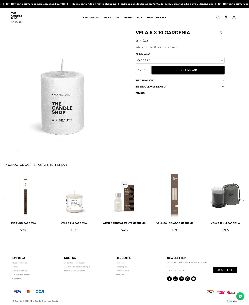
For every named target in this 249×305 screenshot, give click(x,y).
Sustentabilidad (19, 271)
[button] (243, 200)
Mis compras (121, 267)
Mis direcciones (122, 271)
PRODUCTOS (112, 17)
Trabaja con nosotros (21, 274)
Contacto (16, 278)
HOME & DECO (133, 17)
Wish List (120, 274)
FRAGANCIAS (91, 17)
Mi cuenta (120, 263)
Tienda (15, 267)
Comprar (190, 70)
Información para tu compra (77, 267)
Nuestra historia (19, 263)
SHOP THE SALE (156, 17)
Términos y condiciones (74, 271)
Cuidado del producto (74, 263)
